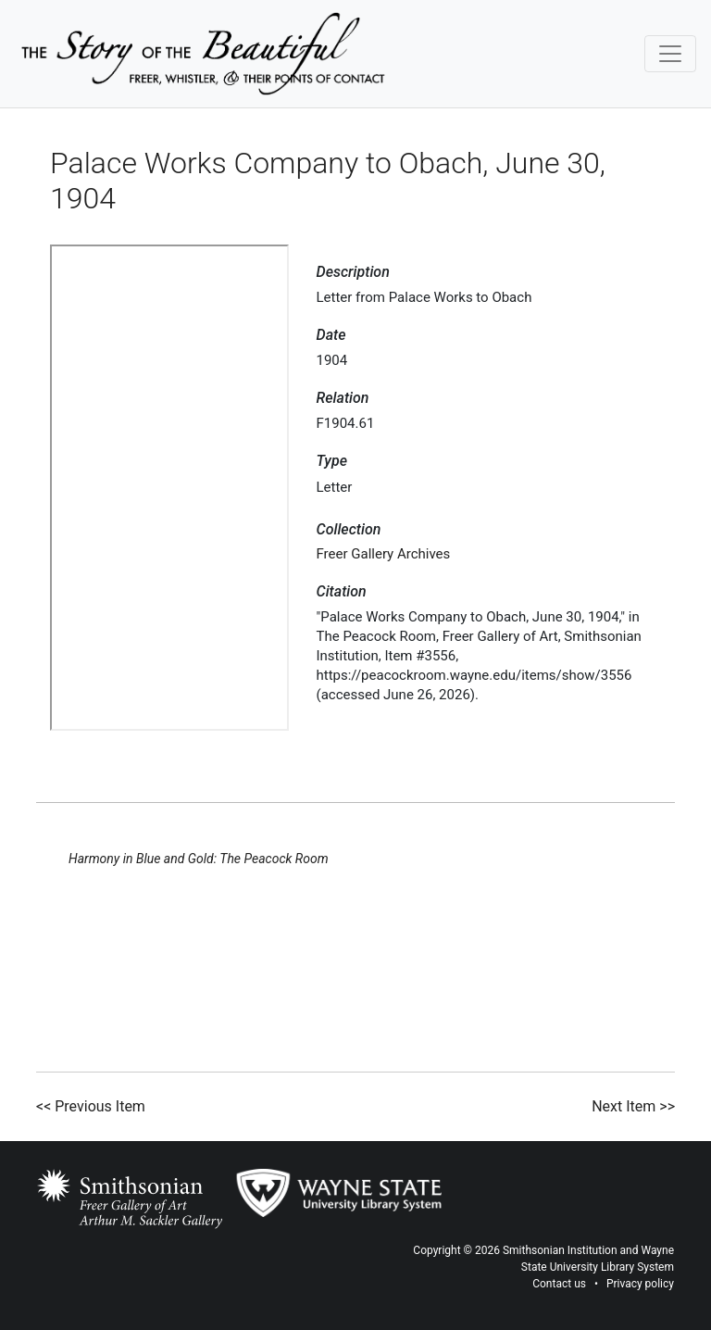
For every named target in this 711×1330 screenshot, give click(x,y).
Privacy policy (640, 1283)
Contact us (559, 1283)
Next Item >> (633, 1106)
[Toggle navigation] (670, 53)
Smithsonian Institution (560, 1250)
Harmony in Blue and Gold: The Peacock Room (199, 858)
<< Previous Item (90, 1106)
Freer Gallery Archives (384, 554)
